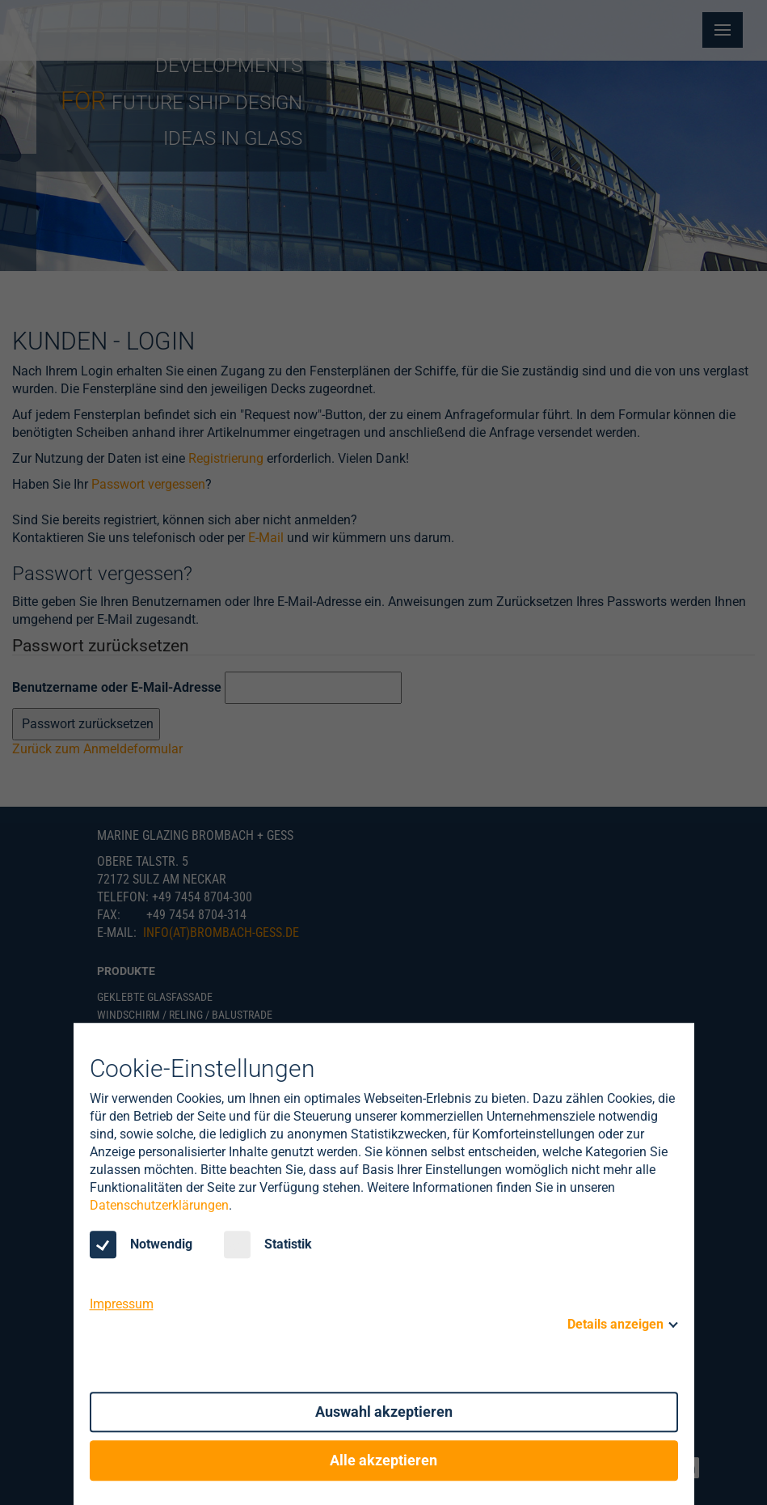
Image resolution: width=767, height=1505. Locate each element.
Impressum (122, 1304)
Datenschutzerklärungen (159, 1205)
